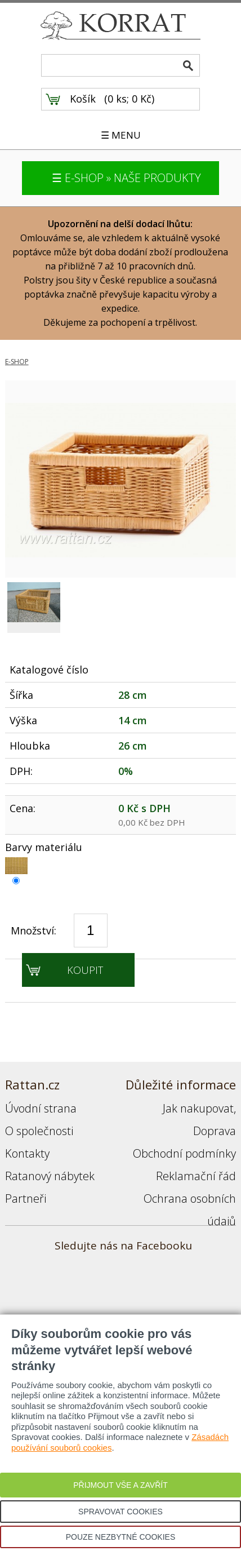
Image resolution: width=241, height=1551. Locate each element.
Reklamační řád (196, 1176)
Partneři (25, 1198)
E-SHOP (17, 361)
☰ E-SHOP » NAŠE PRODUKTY (126, 177)
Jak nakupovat (198, 1108)
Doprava (214, 1130)
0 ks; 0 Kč (129, 98)
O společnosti (39, 1130)
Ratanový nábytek (50, 1176)
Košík (83, 98)
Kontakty (27, 1153)
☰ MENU (121, 134)
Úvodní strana (41, 1108)
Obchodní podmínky (184, 1153)
